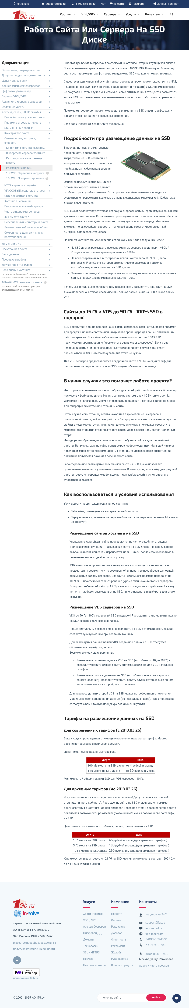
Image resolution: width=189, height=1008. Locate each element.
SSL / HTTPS (91, 952)
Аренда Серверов (94, 926)
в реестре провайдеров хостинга (34, 942)
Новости (116, 914)
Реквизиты (118, 926)
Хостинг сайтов (93, 914)
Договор (116, 933)
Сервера (112, 14)
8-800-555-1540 (156, 939)
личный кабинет (166, 3)
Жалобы (116, 952)
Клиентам (154, 14)
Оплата (116, 920)
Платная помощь (94, 965)
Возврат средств (122, 965)
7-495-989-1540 (155, 945)
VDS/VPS (90, 14)
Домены (88, 939)
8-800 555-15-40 (83, 3)
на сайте (117, 3)
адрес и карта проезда (154, 965)
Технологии (90, 946)
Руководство (119, 958)
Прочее (88, 958)
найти (156, 997)
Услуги (133, 14)
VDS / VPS (89, 920)
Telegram (136, 3)
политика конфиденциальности (34, 949)
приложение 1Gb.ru (25, 978)
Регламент (118, 946)
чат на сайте (153, 928)
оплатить (21, 3)
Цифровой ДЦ (92, 933)
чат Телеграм (154, 934)
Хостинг (68, 14)
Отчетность (118, 939)
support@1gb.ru (54, 3)
